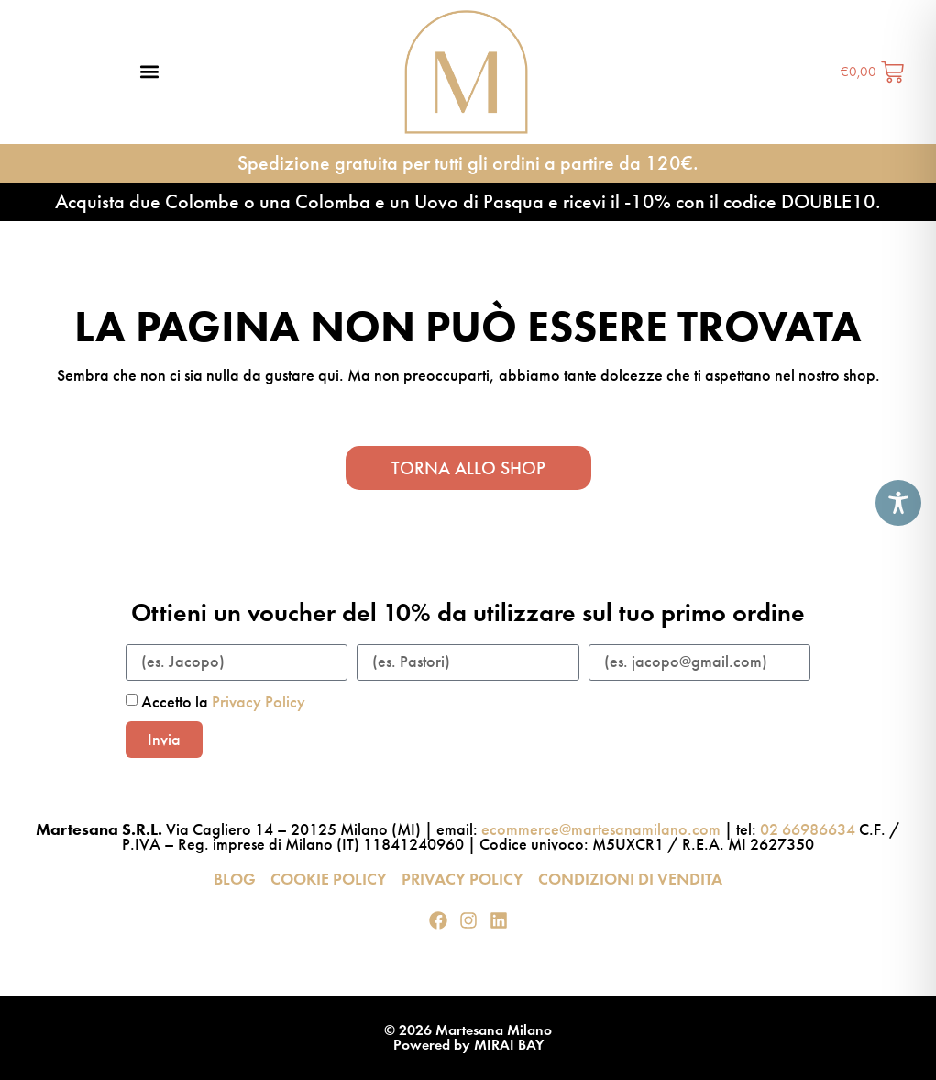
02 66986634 (807, 829)
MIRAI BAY (509, 1044)
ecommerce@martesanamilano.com (601, 829)
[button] (149, 72)
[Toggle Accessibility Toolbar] (898, 503)
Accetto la (223, 702)
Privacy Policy (258, 702)
